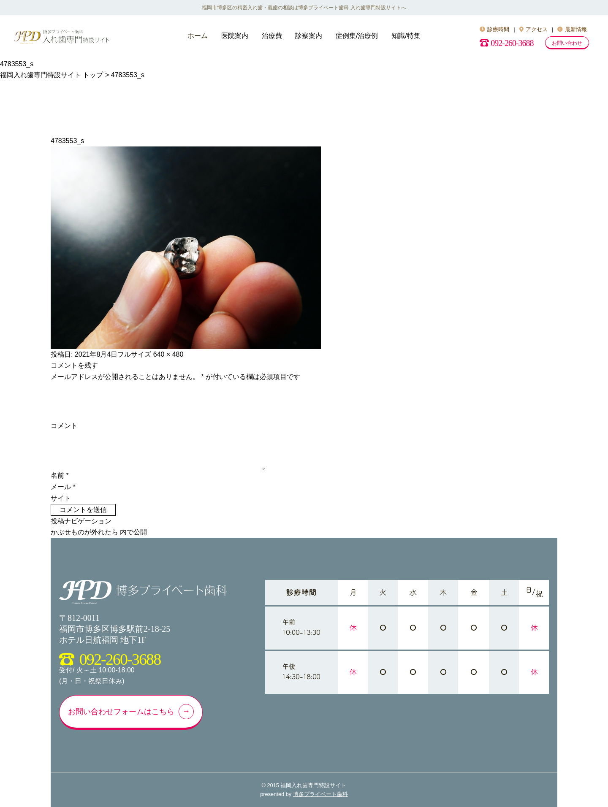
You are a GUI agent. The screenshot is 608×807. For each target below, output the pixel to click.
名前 (60, 475)
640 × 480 (168, 354)
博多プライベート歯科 (320, 794)
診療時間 (494, 29)
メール (63, 486)
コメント (64, 425)
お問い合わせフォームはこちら (121, 711)
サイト (61, 498)
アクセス (533, 29)
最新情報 (572, 29)
